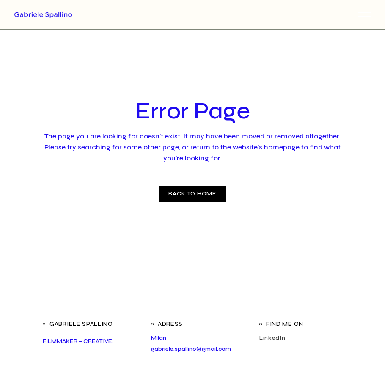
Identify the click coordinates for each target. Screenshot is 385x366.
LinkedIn (272, 337)
